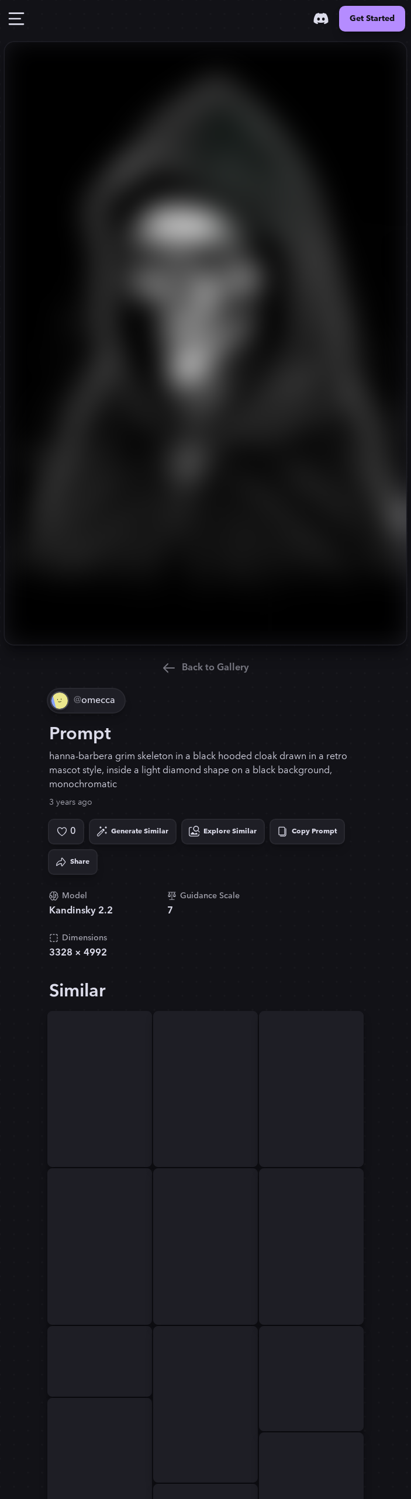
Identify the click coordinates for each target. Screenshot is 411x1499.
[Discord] (321, 19)
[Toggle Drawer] (16, 18)
